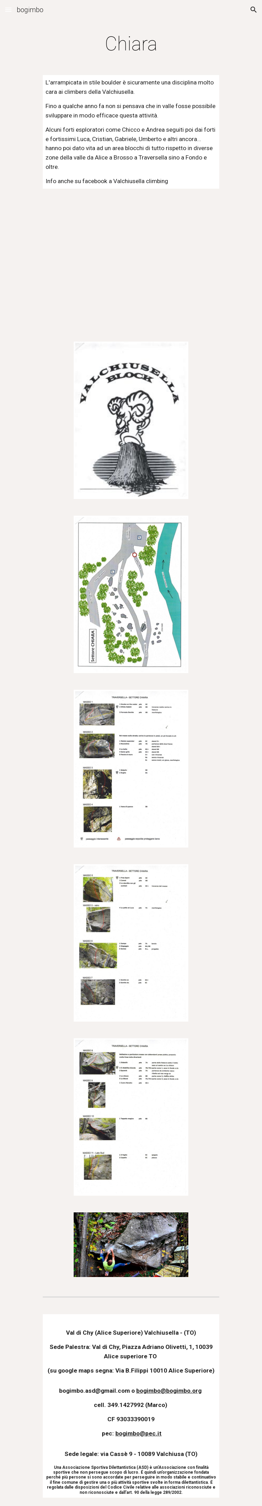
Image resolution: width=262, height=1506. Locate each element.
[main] (131, 43)
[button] (8, 9)
